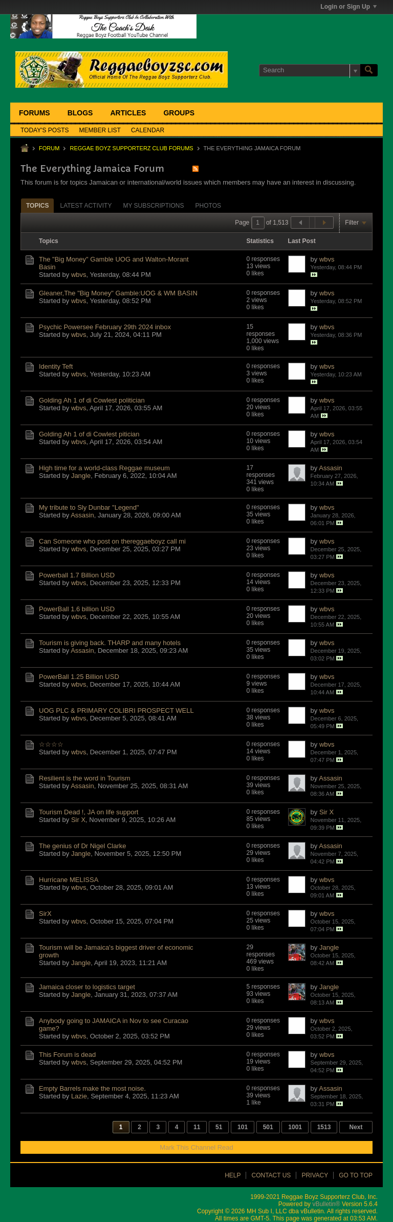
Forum (49, 148)
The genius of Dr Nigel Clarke (82, 846)
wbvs (78, 274)
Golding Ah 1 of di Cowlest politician (92, 400)
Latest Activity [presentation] (86, 205)
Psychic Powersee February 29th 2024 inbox (105, 327)
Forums (34, 113)
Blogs (80, 113)
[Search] (309, 70)
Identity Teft (56, 366)
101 (242, 1127)
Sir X (78, 820)
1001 (295, 1127)
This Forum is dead (67, 1054)
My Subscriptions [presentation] (153, 205)
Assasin (330, 468)
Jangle (81, 475)
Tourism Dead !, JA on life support (88, 812)
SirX (45, 913)
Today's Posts (44, 130)
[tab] (37, 205)
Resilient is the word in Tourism (84, 778)
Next (355, 1127)
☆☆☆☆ (51, 744)
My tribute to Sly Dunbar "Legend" (89, 507)
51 (218, 1127)
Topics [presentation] (37, 205)
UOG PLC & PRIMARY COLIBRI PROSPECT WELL (116, 710)
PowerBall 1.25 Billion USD (79, 676)
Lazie (79, 1096)
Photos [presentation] (208, 205)
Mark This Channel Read (196, 1147)
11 (196, 1127)
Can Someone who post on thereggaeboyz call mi (112, 541)
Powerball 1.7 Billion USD (77, 575)
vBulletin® (326, 1204)
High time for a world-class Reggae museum (104, 468)
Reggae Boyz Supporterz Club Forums (131, 148)
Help (233, 1175)
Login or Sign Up (348, 6)
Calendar (147, 130)
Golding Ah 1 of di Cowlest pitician (89, 434)
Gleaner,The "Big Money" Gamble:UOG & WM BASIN (118, 293)
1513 (324, 1127)
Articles (128, 113)
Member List (100, 130)
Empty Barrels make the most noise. (92, 1088)
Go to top (356, 1175)
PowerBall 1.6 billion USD (77, 609)
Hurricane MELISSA (68, 880)
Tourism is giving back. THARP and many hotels (110, 643)
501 (268, 1127)
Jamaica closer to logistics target (87, 987)
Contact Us (271, 1175)
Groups (178, 113)
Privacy (314, 1175)
